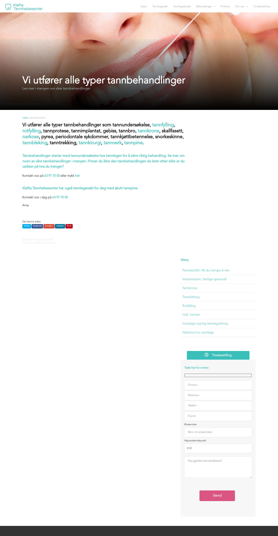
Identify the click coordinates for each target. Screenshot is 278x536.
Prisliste (225, 6)
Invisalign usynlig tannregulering (217, 183)
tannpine (164, 143)
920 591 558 (162, 444)
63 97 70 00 (51, 176)
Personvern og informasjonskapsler (217, 482)
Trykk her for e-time (208, 227)
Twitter (26, 227)
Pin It (68, 227)
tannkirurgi (120, 143)
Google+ (49, 227)
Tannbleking (203, 156)
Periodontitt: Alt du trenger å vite (218, 129)
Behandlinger (204, 6)
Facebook (37, 227)
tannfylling (164, 125)
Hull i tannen (203, 174)
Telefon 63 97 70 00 (161, 413)
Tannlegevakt (160, 6)
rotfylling (31, 131)
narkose (53, 137)
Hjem (144, 6)
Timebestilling (261, 6)
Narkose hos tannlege (210, 191)
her (77, 176)
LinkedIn (59, 227)
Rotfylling (201, 165)
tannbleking (64, 143)
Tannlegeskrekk (182, 6)
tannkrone (150, 131)
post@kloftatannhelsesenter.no (163, 460)
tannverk (143, 143)
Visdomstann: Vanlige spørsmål (217, 138)
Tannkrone (202, 147)
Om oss (239, 6)
